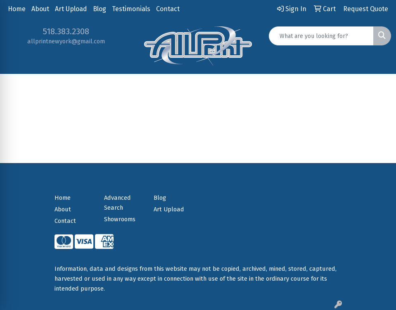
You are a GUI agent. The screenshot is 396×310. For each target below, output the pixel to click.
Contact (168, 9)
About (40, 9)
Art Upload (71, 9)
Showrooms (119, 219)
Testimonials (131, 9)
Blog (99, 9)
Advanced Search (117, 202)
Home (17, 9)
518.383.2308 (66, 31)
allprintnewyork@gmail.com (66, 41)
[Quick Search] (321, 35)
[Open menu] (379, 86)
